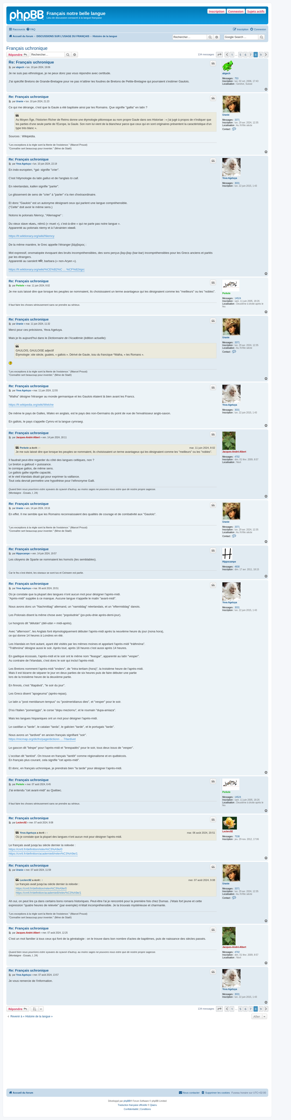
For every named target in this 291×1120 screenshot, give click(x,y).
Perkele (226, 293)
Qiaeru (153, 1105)
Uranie (225, 115)
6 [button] (245, 55)
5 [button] (240, 55)
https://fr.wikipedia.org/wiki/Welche (31, 404)
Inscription (216, 11)
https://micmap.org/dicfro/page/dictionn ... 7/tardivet (42, 739)
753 (236, 78)
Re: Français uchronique (31, 62)
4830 (237, 566)
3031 (237, 183)
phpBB (126, 1101)
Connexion (235, 11)
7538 (237, 836)
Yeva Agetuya (229, 178)
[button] (219, 54)
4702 (237, 457)
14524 (238, 298)
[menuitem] (30, 29)
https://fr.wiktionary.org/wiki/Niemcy (31, 236)
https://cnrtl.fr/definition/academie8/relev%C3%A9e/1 (43, 853)
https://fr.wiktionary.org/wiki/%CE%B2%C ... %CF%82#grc (47, 269)
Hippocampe (229, 561)
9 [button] (261, 55)
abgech (226, 73)
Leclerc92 (227, 831)
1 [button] (232, 55)
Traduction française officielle (132, 1105)
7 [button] (250, 55)
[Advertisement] (137, 1054)
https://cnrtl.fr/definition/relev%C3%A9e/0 (35, 849)
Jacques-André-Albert (234, 452)
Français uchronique (27, 48)
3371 (237, 120)
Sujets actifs (255, 11)
